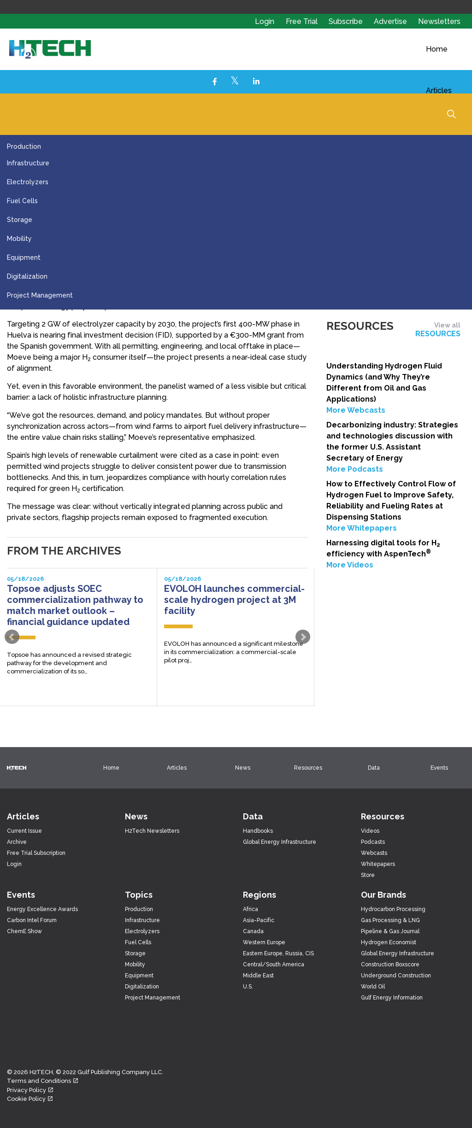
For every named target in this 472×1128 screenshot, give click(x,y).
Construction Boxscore (390, 964)
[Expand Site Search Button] (451, 113)
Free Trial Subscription (36, 853)
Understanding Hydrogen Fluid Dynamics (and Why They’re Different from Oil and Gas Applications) (384, 382)
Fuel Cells (22, 201)
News (242, 768)
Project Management (40, 295)
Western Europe (264, 942)
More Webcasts (355, 410)
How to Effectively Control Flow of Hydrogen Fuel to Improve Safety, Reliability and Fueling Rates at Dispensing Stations (391, 500)
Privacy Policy (30, 1090)
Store (368, 875)
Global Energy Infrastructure (279, 842)
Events (439, 768)
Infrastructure (28, 163)
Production (24, 146)
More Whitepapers (361, 528)
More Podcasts (354, 469)
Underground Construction (396, 975)
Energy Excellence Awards (42, 909)
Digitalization (27, 276)
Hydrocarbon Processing (393, 909)
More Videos (349, 565)
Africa (250, 909)
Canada (253, 931)
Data (374, 768)
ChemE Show (24, 931)
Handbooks (258, 831)
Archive (17, 842)
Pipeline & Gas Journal (390, 931)
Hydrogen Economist (388, 942)
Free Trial (302, 21)
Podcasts (373, 842)
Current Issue (24, 831)
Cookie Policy (30, 1098)
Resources (308, 768)
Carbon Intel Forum (32, 920)
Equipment (24, 257)
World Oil (373, 986)
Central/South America (273, 964)
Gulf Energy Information (392, 997)
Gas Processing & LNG (390, 920)
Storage (19, 219)
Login (264, 21)
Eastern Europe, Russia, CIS (278, 953)
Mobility (19, 238)
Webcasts (374, 853)
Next (302, 637)
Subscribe (347, 21)
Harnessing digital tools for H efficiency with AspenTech (383, 548)
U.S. (248, 986)
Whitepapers (378, 864)
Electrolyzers (27, 182)
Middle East (258, 975)
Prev (12, 637)
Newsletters (439, 21)
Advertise (391, 21)
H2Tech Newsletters (152, 831)
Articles (439, 90)
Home (437, 49)
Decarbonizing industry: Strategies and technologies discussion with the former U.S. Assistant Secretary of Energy (392, 441)
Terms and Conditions (42, 1080)
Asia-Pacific (258, 920)
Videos (370, 831)
